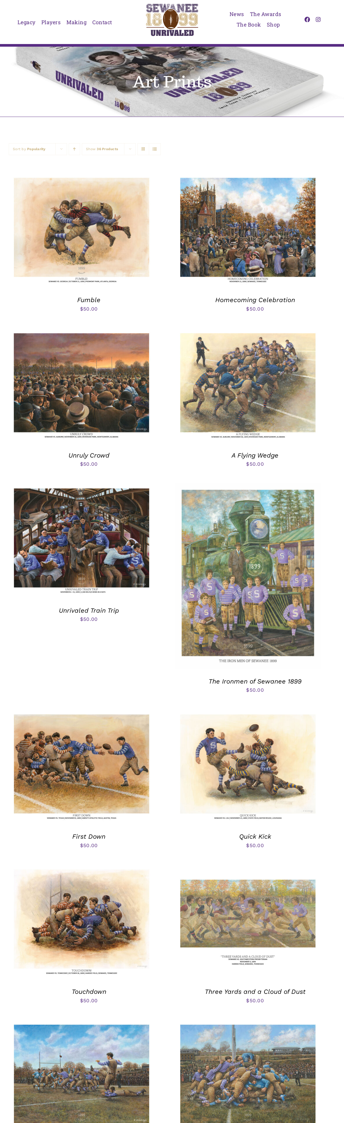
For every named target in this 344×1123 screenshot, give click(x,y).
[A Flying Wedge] (248, 332)
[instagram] (318, 19)
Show (102, 149)
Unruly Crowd (89, 455)
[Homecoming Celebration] (248, 177)
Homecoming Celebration (255, 300)
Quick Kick (255, 836)
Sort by (29, 149)
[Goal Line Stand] (248, 1024)
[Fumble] (81, 177)
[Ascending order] (74, 149)
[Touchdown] (81, 869)
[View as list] (154, 149)
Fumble (88, 300)
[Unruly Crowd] (81, 332)
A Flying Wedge (255, 455)
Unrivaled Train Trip (89, 610)
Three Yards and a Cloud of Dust (255, 991)
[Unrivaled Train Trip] (81, 487)
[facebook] (307, 19)
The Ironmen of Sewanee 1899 (255, 681)
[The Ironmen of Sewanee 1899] (248, 487)
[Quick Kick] (248, 713)
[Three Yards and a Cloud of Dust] (248, 869)
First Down (88, 836)
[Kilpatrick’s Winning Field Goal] (81, 1024)
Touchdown (89, 991)
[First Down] (81, 713)
